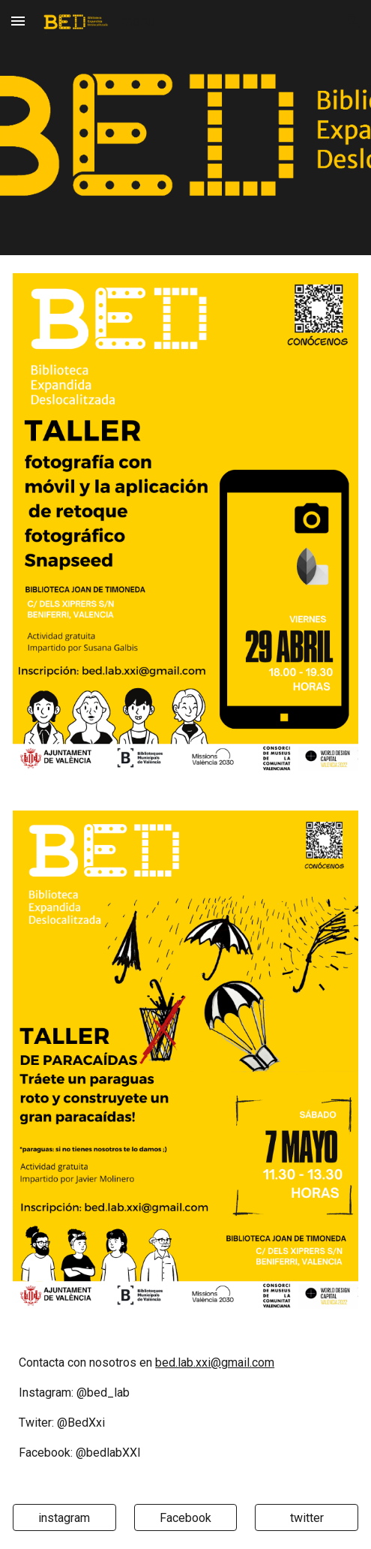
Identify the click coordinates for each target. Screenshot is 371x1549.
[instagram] (64, 1518)
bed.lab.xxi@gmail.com (214, 1362)
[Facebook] (185, 1518)
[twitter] (306, 1518)
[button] (18, 20)
